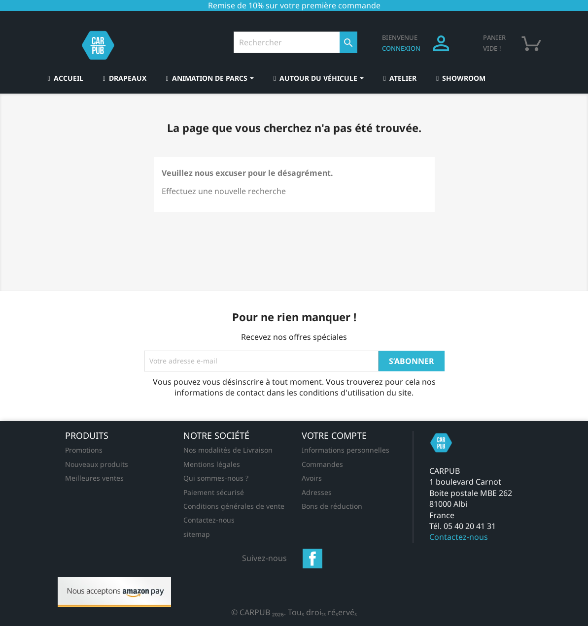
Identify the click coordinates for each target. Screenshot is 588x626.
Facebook (312, 558)
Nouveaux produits (96, 464)
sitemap (196, 534)
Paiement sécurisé (213, 492)
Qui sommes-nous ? (215, 478)
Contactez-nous (209, 520)
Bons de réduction (332, 506)
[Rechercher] (295, 42)
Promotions (84, 450)
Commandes (322, 464)
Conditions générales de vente (233, 506)
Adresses (317, 492)
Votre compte (334, 435)
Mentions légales (211, 464)
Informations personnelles (345, 450)
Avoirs (312, 478)
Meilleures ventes (94, 478)
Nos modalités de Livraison (228, 450)
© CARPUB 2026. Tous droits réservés (294, 612)
